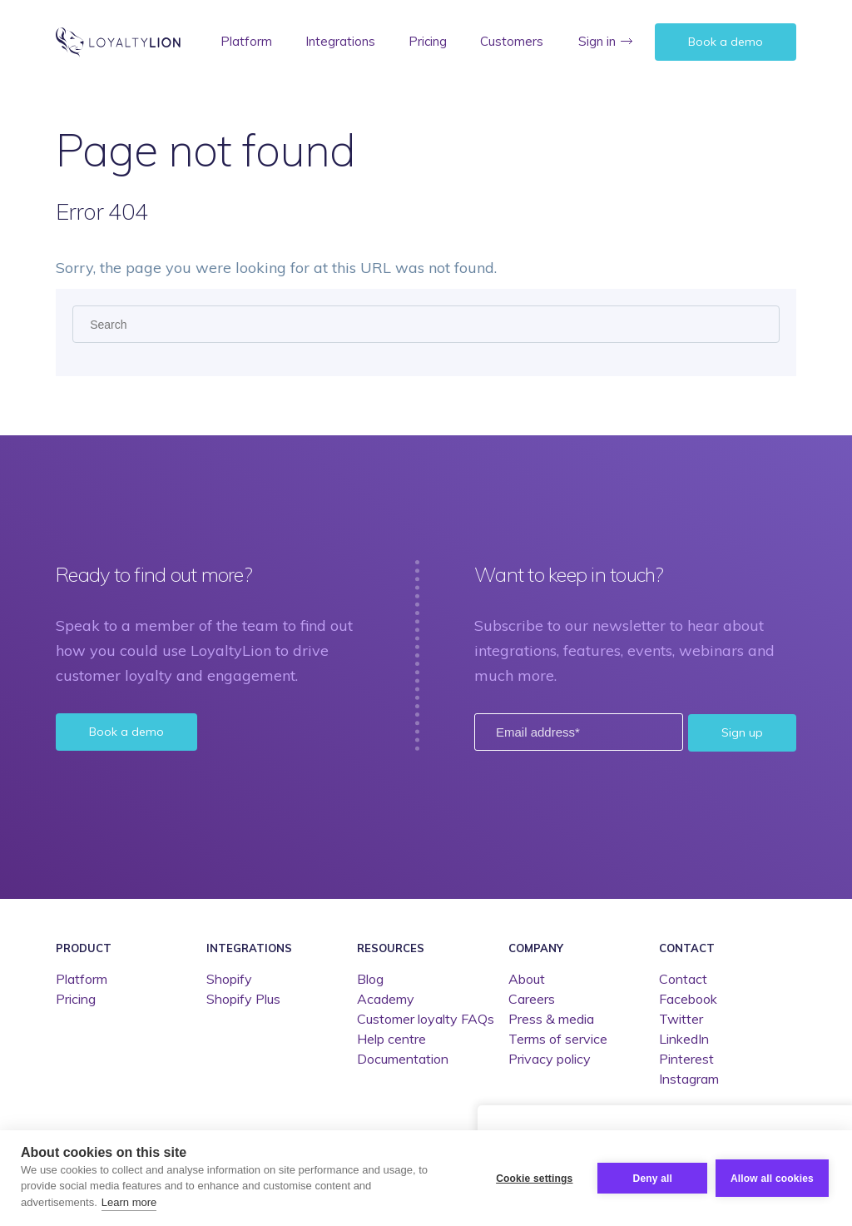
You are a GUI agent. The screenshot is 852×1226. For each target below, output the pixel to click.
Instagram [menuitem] (689, 1078)
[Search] (426, 324)
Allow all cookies (772, 1178)
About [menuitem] (526, 978)
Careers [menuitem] (531, 998)
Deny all (652, 1178)
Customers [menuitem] (511, 41)
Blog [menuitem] (370, 978)
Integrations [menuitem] (340, 41)
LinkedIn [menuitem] (684, 1038)
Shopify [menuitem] (229, 978)
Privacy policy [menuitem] (549, 1058)
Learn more (129, 1202)
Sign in (597, 41)
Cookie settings (534, 1178)
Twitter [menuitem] (681, 1018)
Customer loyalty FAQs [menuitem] (425, 1018)
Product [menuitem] (83, 947)
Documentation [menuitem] (402, 1058)
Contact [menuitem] (687, 947)
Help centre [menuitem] (391, 1038)
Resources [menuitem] (390, 947)
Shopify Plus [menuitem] (243, 998)
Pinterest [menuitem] (686, 1058)
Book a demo (725, 41)
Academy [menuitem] (385, 998)
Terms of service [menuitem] (557, 1038)
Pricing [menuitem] (428, 41)
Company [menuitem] (535, 947)
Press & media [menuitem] (551, 1018)
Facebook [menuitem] (688, 998)
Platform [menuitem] (246, 41)
